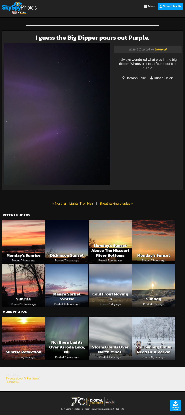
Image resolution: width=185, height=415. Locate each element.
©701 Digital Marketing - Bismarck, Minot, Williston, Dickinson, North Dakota (92, 408)
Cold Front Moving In (110, 296)
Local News (12, 382)
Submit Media (170, 6)
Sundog (153, 299)
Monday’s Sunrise (23, 255)
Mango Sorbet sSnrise (67, 296)
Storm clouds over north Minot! (110, 349)
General (161, 49)
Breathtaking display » (116, 203)
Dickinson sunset (67, 255)
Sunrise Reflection (23, 352)
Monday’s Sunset (153, 255)
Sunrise (23, 299)
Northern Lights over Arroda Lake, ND (67, 347)
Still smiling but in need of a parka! (153, 349)
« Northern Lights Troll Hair (72, 203)
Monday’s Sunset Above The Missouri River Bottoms (110, 250)
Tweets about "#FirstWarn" (23, 378)
